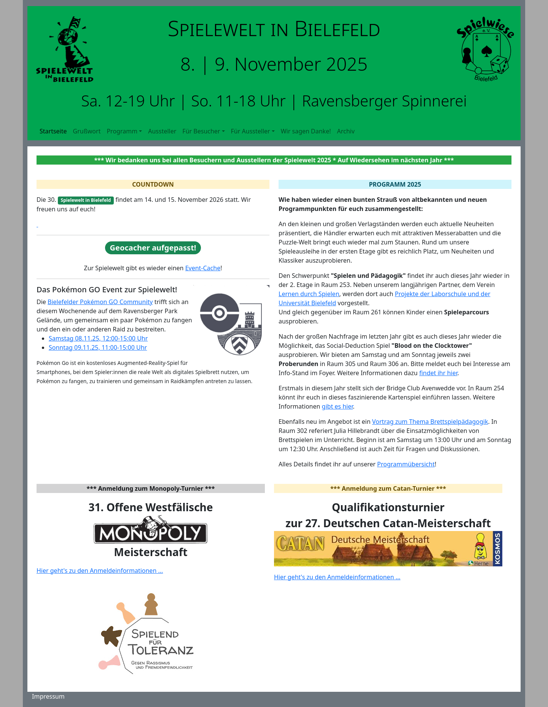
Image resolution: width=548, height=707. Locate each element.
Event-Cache (203, 268)
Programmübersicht (406, 464)
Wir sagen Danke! (306, 131)
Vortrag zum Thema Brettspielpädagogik (430, 421)
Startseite (53, 131)
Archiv (345, 131)
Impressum (48, 696)
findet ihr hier (438, 373)
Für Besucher (201, 131)
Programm (122, 131)
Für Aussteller (250, 131)
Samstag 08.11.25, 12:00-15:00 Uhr (98, 338)
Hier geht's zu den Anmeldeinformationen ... (100, 570)
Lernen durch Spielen (309, 294)
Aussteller (162, 131)
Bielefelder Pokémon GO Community (100, 302)
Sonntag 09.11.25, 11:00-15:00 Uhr (98, 347)
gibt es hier (337, 406)
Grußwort (87, 131)
